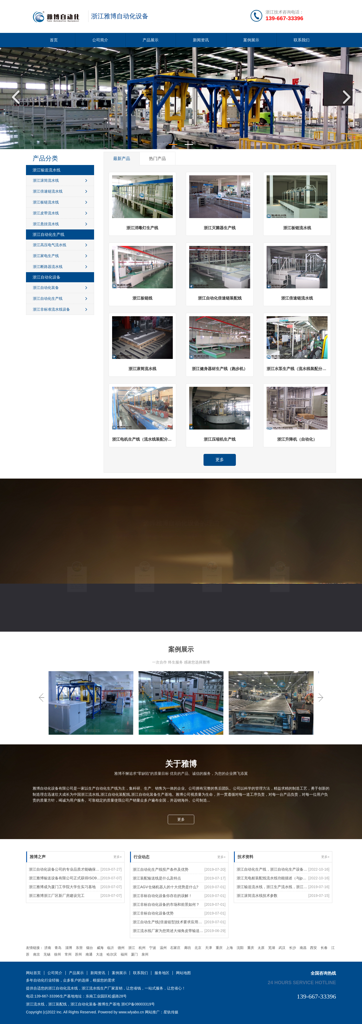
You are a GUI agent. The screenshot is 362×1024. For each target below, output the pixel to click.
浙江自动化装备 (60, 287)
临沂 (110, 948)
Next (344, 97)
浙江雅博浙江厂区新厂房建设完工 (57, 924)
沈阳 (240, 948)
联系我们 (302, 40)
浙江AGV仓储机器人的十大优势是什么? (165, 934)
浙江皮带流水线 (60, 213)
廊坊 (187, 948)
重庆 (219, 948)
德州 (121, 948)
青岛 (58, 948)
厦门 (134, 954)
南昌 (303, 948)
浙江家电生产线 (60, 255)
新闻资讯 (201, 40)
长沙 (292, 948)
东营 (79, 948)
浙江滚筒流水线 (60, 180)
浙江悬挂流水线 (60, 224)
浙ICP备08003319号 (138, 1004)
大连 (99, 954)
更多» (117, 885)
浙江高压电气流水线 (60, 245)
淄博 (68, 948)
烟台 (89, 948)
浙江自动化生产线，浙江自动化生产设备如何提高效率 (281, 898)
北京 (198, 948)
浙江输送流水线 (46, 170)
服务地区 (161, 973)
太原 (261, 948)
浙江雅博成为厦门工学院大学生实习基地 (62, 915)
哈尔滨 (112, 954)
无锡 (46, 954)
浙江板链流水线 (60, 202)
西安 (313, 948)
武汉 (282, 948)
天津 (208, 948)
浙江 (131, 948)
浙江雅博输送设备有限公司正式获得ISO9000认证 (69, 906)
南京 (36, 954)
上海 (229, 948)
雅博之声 (38, 885)
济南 (47, 948)
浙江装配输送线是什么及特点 (157, 926)
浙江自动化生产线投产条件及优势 (160, 917)
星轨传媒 (171, 1012)
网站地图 (183, 973)
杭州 (142, 948)
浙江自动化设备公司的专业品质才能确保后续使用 (70, 898)
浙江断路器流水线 (60, 266)
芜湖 (271, 948)
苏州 (78, 954)
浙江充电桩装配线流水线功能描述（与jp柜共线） (277, 906)
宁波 (152, 948)
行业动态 (141, 904)
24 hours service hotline (302, 982)
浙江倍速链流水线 (60, 191)
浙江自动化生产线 (48, 234)
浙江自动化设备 (46, 277)
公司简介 (100, 40)
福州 (124, 954)
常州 (68, 954)
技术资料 (245, 885)
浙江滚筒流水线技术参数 (257, 924)
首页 (54, 40)
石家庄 (175, 948)
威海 (100, 948)
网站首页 (33, 973)
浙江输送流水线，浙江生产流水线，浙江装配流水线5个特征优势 (290, 915)
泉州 (145, 954)
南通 (89, 954)
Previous (17, 97)
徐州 (57, 954)
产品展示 (150, 40)
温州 (163, 948)
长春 (324, 948)
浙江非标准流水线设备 (60, 309)
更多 (219, 459)
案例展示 (251, 40)
